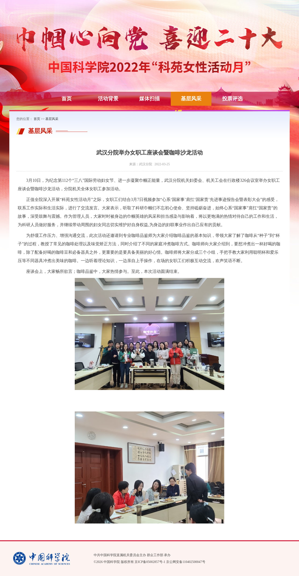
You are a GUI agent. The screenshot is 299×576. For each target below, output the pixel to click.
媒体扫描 (149, 99)
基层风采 (191, 99)
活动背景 (108, 99)
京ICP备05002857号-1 (150, 562)
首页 (66, 99)
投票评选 (232, 99)
